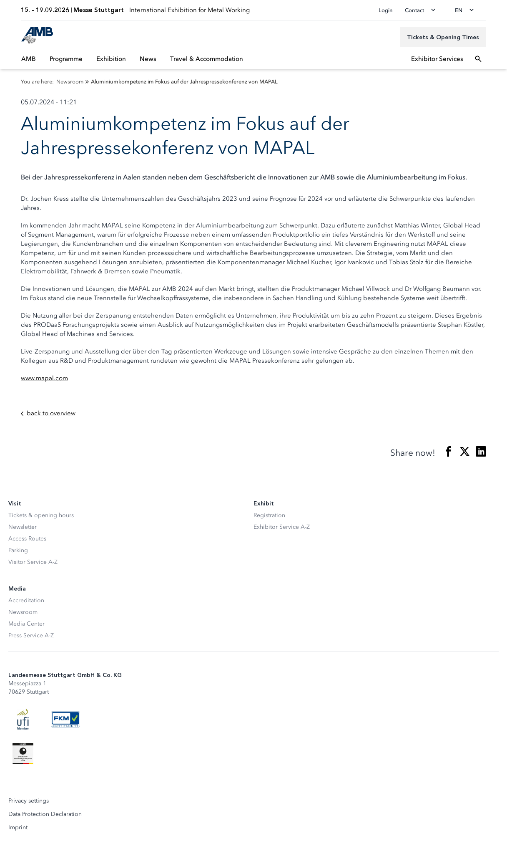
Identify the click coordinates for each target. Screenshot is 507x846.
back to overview (48, 413)
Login (386, 10)
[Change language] (467, 10)
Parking (18, 550)
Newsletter (22, 526)
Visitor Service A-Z (33, 562)
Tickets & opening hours (41, 515)
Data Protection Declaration (45, 814)
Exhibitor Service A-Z (282, 526)
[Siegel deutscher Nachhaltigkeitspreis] (23, 753)
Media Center (26, 623)
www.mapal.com (44, 378)
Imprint (18, 827)
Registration (269, 515)
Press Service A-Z (31, 635)
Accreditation (26, 600)
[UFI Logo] (23, 719)
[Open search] (478, 59)
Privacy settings (28, 801)
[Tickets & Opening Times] (443, 37)
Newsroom (23, 612)
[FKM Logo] (65, 719)
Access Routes (27, 538)
